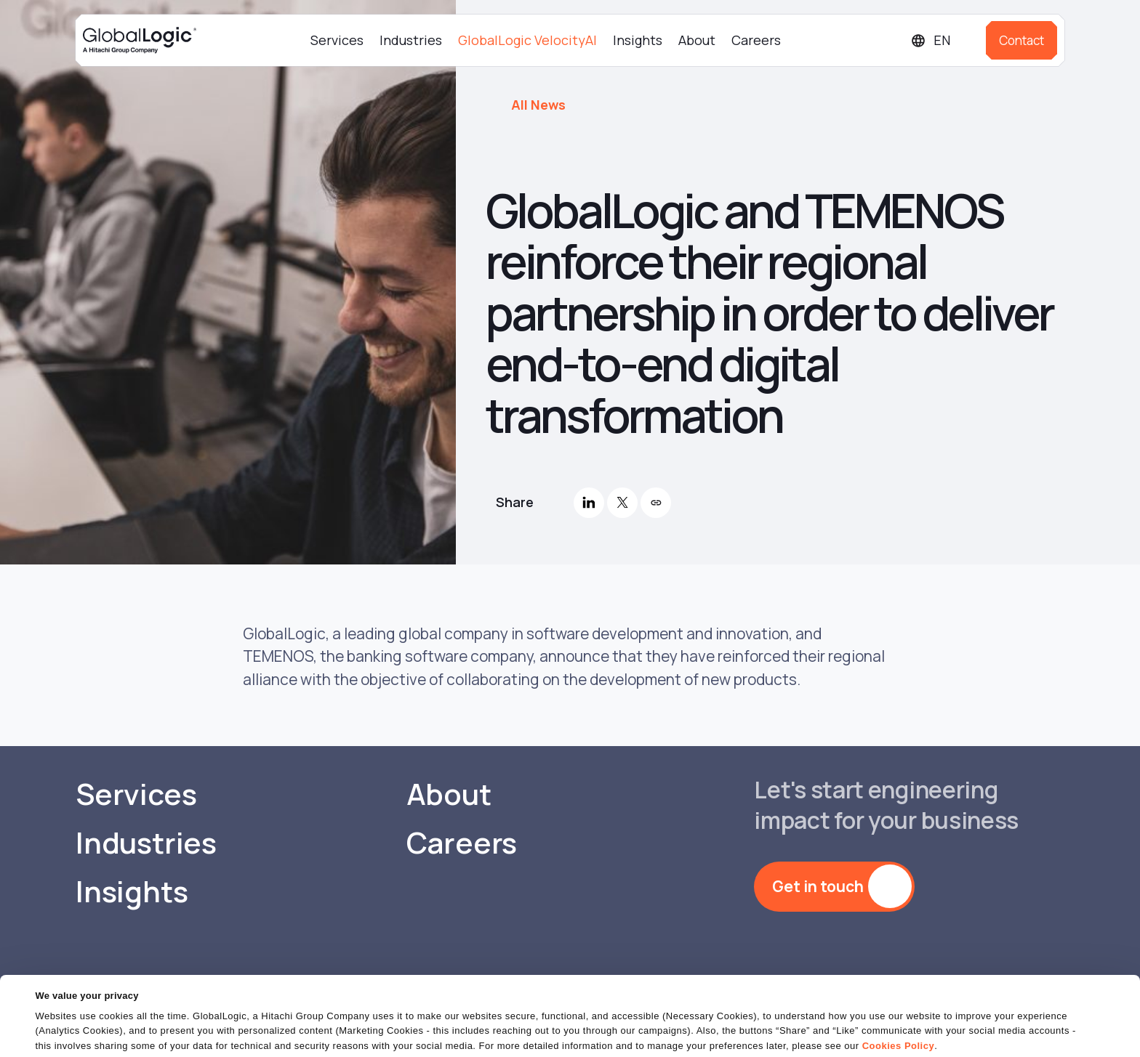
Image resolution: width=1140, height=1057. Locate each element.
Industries (411, 40)
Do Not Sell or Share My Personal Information (962, 1031)
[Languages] (942, 40)
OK (768, 1031)
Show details (64, 1037)
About (696, 40)
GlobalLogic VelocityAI (527, 40)
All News (538, 104)
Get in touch (818, 886)
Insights (637, 40)
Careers (756, 40)
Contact (1021, 40)
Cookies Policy (898, 1002)
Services (337, 40)
